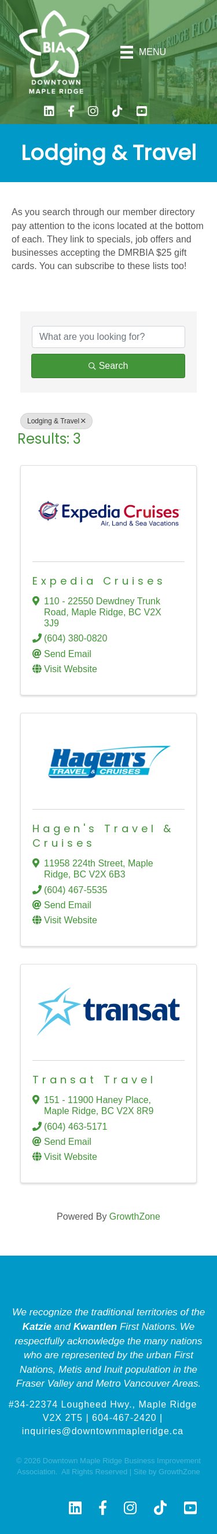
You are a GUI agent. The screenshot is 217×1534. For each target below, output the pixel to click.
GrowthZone (134, 1216)
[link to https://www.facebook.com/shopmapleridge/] (71, 112)
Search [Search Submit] (108, 366)
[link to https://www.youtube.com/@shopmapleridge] (142, 112)
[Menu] (143, 52)
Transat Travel (94, 1079)
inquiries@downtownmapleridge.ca (102, 1431)
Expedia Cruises (99, 581)
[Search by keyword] (108, 337)
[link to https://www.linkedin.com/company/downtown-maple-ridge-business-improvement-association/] (49, 112)
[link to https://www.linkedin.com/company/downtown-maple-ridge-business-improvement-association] (75, 1509)
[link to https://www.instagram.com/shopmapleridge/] (93, 112)
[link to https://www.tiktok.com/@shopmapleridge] (117, 112)
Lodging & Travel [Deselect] (56, 421)
